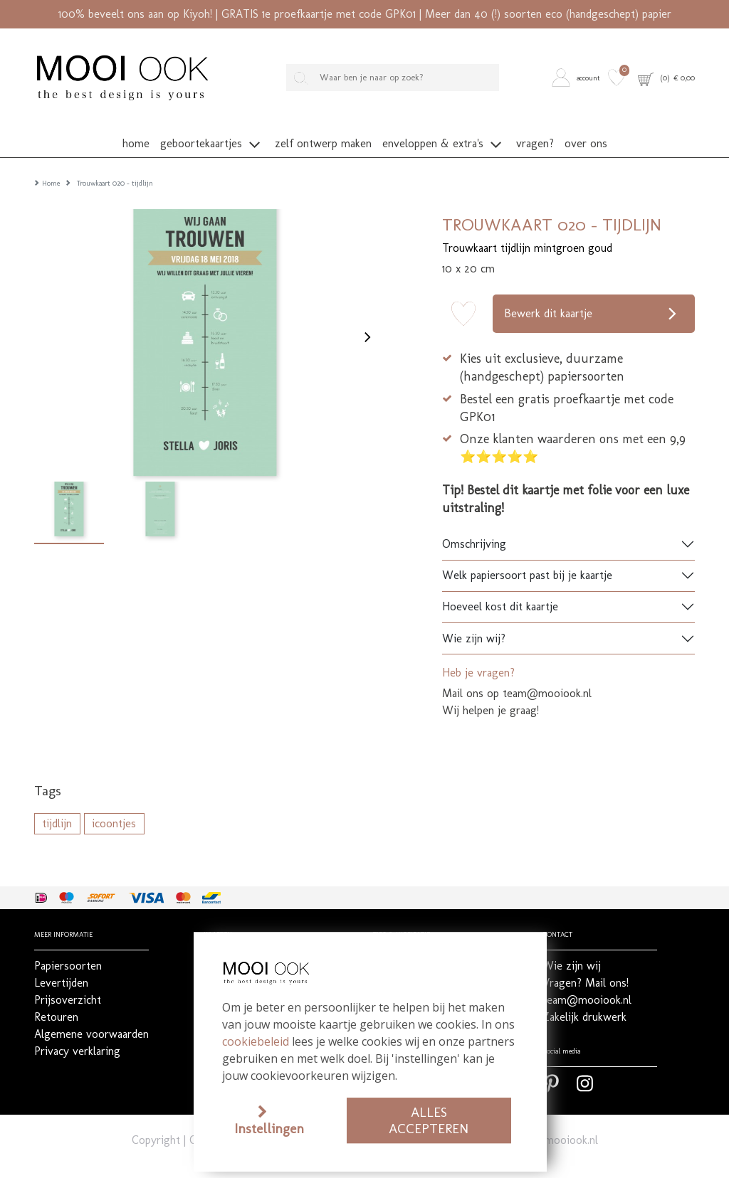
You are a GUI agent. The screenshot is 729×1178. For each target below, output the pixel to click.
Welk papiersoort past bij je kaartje (527, 553)
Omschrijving (474, 522)
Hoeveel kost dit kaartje (500, 584)
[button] (578, 78)
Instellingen (269, 1128)
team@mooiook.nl (553, 1118)
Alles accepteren (428, 1120)
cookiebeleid (255, 1041)
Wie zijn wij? (473, 616)
